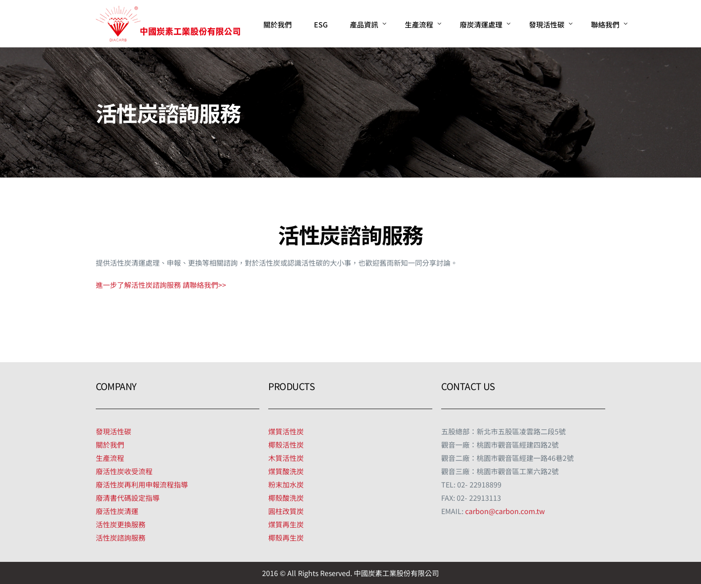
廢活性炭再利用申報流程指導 (142, 484)
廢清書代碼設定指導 (128, 497)
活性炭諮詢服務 (120, 537)
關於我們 (110, 444)
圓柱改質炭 (286, 511)
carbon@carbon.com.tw (505, 511)
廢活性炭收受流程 (124, 471)
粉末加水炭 (286, 484)
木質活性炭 (286, 458)
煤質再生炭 (286, 524)
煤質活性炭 (286, 431)
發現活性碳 (113, 431)
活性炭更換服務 (120, 524)
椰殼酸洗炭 (286, 497)
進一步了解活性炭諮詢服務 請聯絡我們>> (161, 284)
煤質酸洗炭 (286, 471)
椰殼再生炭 (286, 537)
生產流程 (110, 458)
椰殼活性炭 (286, 444)
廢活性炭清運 (117, 511)
